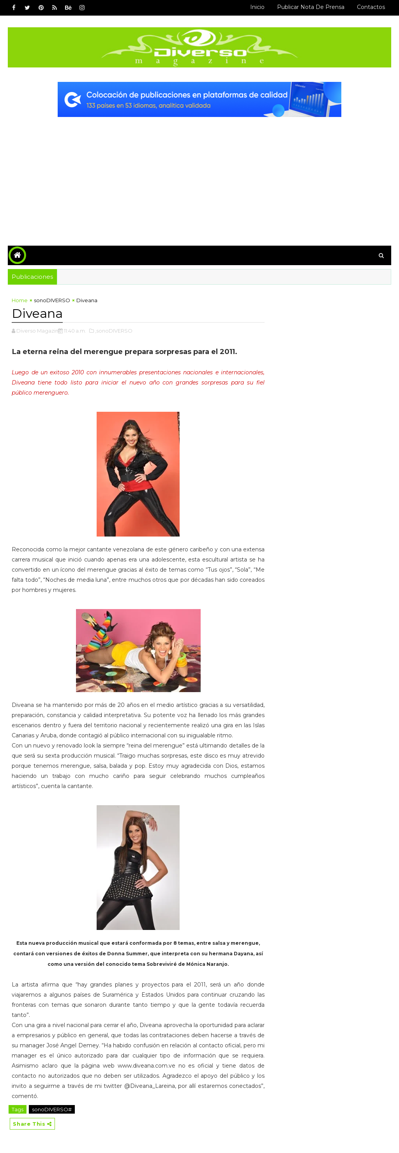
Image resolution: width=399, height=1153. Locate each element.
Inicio (257, 7)
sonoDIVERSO (52, 300)
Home (20, 300)
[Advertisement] (199, 175)
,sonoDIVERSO (113, 331)
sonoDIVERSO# (52, 1109)
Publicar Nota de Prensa (310, 7)
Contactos (371, 7)
